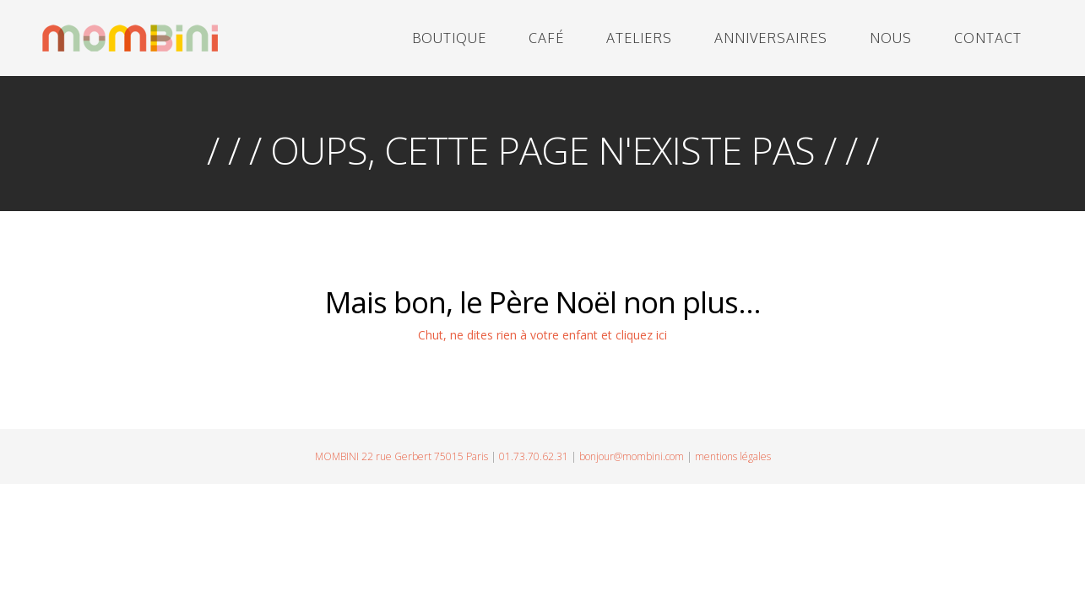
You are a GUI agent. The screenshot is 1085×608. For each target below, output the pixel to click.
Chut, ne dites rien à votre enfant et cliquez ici (542, 335)
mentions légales (733, 456)
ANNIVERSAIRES (770, 38)
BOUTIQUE (449, 38)
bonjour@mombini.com (631, 456)
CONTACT (988, 38)
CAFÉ (546, 38)
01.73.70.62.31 (533, 456)
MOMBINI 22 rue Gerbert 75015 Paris (401, 456)
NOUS (891, 38)
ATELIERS (639, 38)
